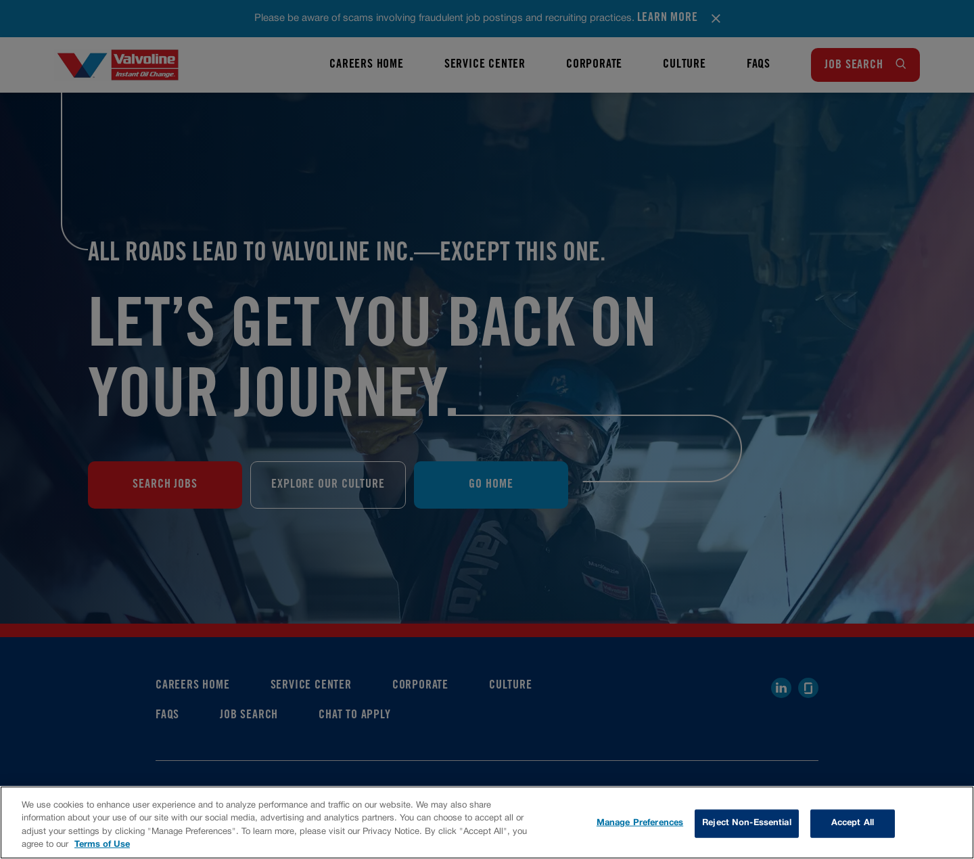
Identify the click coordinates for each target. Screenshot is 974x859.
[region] (487, 822)
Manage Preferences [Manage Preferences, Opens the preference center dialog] (640, 823)
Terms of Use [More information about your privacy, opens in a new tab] (102, 845)
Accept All (852, 823)
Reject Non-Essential (746, 823)
